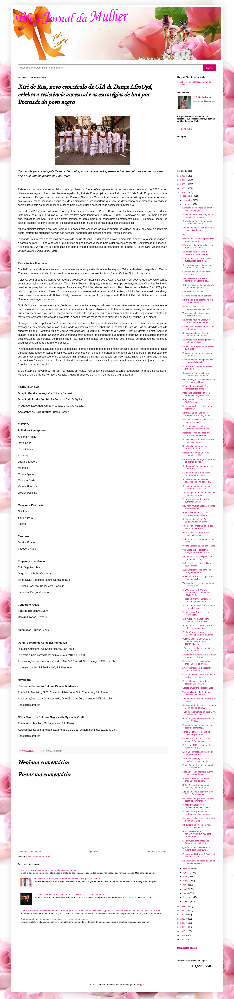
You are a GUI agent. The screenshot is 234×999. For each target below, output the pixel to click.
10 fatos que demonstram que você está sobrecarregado (198, 493)
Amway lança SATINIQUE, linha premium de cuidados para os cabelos (67, 878)
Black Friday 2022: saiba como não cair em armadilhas (198, 380)
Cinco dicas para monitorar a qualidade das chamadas (195, 374)
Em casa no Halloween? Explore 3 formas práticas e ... (198, 855)
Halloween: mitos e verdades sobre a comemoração (198, 819)
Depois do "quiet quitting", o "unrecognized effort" (195, 387)
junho (186, 881)
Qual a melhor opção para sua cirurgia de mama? (196, 571)
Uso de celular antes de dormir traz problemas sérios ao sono (49, 870)
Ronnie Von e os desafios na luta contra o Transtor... (197, 301)
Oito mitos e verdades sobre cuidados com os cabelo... (195, 620)
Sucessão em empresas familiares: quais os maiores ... (198, 440)
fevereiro (187, 897)
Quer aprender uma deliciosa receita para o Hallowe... (196, 848)
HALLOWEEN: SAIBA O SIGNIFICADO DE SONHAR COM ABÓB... (197, 834)
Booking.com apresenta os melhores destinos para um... (197, 812)
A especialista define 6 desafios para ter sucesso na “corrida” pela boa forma (70, 894)
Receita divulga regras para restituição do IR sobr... (195, 447)
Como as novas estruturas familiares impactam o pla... (196, 427)
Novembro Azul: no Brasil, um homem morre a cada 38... (196, 321)
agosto (186, 872)
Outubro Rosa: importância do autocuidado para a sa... (196, 259)
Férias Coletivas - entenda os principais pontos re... (196, 733)
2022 (183, 192)
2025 (183, 180)
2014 (183, 935)
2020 (183, 910)
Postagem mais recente (30, 851)
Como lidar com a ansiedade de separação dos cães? (197, 682)
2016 (183, 927)
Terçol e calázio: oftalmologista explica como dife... (196, 314)
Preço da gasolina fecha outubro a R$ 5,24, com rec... (198, 400)
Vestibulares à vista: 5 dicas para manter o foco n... (197, 420)
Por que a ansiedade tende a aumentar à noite (195, 500)
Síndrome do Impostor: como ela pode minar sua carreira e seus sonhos (54, 919)
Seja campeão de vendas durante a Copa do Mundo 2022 (199, 706)
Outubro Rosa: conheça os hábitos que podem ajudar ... (198, 286)
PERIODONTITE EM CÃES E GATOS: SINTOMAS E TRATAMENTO (196, 641)
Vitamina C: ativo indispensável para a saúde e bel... (197, 557)
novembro (188, 200)
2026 (183, 176)
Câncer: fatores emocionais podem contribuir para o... (198, 327)
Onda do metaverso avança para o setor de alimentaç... (198, 726)
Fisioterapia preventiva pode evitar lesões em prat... (198, 239)
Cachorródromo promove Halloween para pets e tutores (197, 633)
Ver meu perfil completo (204, 101)
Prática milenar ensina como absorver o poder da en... (195, 513)
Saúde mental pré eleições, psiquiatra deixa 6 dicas (195, 520)
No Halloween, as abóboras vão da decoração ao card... (198, 862)
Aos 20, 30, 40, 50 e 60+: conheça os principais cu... (198, 606)
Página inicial (93, 851)
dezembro (188, 196)
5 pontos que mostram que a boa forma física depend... (197, 527)
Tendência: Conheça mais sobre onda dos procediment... (197, 600)
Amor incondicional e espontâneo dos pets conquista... (198, 669)
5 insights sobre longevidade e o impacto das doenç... (197, 246)
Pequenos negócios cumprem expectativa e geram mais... (196, 394)
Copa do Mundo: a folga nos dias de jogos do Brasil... (197, 361)
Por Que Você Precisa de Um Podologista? (196, 613)
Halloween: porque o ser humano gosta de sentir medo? (198, 799)
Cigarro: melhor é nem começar (197, 296)
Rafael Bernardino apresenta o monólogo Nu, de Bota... (196, 786)
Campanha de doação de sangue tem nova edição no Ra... (198, 209)
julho (185, 876)
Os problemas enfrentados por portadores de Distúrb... (196, 266)
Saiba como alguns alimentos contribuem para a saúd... (196, 334)
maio (185, 885)
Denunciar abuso (187, 947)
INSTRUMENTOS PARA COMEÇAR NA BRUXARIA (196, 806)
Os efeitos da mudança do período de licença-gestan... (198, 460)
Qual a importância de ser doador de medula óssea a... (198, 222)
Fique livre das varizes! (193, 291)
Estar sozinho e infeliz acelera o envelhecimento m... (197, 533)
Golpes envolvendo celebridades (197, 688)
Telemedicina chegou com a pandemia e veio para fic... (195, 759)
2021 (183, 906)
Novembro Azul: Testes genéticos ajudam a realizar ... (198, 341)
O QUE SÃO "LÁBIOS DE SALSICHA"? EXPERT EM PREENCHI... (196, 592)
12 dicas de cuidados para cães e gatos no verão (198, 649)
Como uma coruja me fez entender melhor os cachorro (198, 675)
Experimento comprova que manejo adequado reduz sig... (199, 656)
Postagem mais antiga (156, 851)
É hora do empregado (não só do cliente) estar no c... (197, 753)
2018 (183, 919)
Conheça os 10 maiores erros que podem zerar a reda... (198, 467)
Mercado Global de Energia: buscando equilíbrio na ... (195, 454)
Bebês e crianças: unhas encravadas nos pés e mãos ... (198, 307)
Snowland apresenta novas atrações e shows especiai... (196, 480)
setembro (187, 868)
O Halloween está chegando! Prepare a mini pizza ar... (195, 842)
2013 (183, 939)
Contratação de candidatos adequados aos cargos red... (197, 414)
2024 (183, 184)
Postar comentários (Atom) (38, 856)
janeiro (186, 901)
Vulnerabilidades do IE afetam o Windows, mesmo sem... (197, 693)
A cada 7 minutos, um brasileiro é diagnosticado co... (198, 229)
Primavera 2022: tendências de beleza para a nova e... (197, 626)
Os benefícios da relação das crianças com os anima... (196, 662)
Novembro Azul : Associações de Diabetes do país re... (197, 215)
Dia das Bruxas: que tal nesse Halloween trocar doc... (196, 474)
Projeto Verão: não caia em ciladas (198, 546)
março (186, 893)
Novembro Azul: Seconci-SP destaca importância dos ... (196, 253)
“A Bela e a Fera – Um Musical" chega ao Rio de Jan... (197, 779)
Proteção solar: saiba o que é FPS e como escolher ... (198, 577)
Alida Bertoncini (204, 97)
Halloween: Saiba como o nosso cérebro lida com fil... (197, 826)
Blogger (140, 984)
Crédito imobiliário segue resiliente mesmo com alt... (198, 746)
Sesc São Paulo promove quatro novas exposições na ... (197, 773)
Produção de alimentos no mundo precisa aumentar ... (198, 766)
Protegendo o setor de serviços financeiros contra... (197, 354)
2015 (183, 931)
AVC (184, 234)
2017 (183, 923)
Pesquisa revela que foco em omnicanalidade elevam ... (196, 434)
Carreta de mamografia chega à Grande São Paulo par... (197, 487)
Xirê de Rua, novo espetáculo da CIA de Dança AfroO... (197, 793)
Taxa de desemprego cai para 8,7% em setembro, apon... (199, 713)
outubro (187, 204)
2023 (183, 188)
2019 (183, 914)
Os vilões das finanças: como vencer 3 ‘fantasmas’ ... (196, 739)
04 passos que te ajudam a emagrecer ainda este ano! (196, 551)
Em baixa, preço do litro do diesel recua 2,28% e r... (198, 719)
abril (185, 889)
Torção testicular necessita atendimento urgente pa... (195, 279)
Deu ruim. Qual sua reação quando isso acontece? (198, 507)
